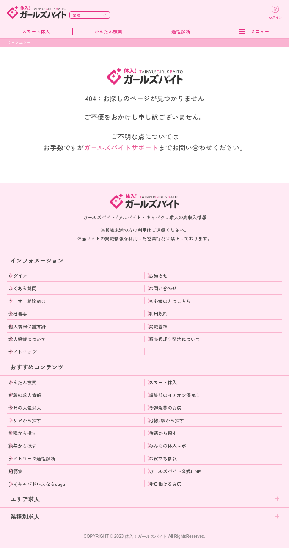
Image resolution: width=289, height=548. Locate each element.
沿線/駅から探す (166, 420)
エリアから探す (24, 420)
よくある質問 (22, 288)
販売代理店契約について (174, 339)
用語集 (15, 471)
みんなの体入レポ (167, 445)
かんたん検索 (108, 31)
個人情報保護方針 (27, 326)
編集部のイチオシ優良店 (174, 394)
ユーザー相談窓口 (27, 300)
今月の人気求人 (24, 407)
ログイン (17, 275)
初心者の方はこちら (170, 300)
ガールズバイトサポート (121, 147)
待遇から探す (163, 433)
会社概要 (17, 313)
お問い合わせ (163, 288)
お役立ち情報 (163, 458)
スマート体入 (36, 31)
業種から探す (22, 433)
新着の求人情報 (24, 394)
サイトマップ (22, 351)
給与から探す (22, 445)
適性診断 (180, 31)
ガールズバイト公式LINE (175, 471)
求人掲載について (27, 339)
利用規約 (158, 313)
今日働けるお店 (165, 483)
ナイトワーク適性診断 (31, 458)
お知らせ (158, 275)
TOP (10, 42)
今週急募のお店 (165, 407)
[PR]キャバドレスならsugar (37, 483)
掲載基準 (158, 326)
